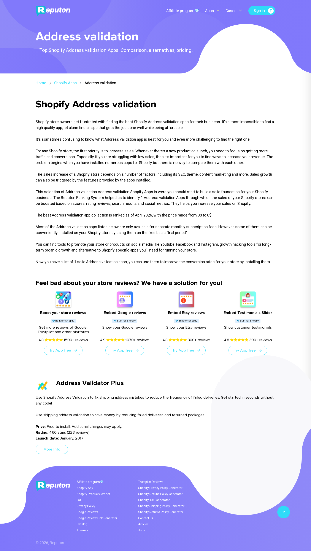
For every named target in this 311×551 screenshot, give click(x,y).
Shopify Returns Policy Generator (160, 512)
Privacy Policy (86, 506)
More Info (51, 449)
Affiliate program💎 (182, 10)
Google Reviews (87, 512)
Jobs (141, 530)
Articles (143, 524)
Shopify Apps (65, 83)
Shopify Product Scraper (93, 494)
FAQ (79, 500)
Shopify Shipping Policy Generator (161, 506)
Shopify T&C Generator (154, 500)
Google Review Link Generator (97, 518)
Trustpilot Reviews (150, 482)
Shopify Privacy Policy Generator (160, 488)
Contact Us (145, 518)
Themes (82, 530)
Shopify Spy (85, 488)
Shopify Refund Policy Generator (160, 494)
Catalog (82, 524)
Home (41, 83)
